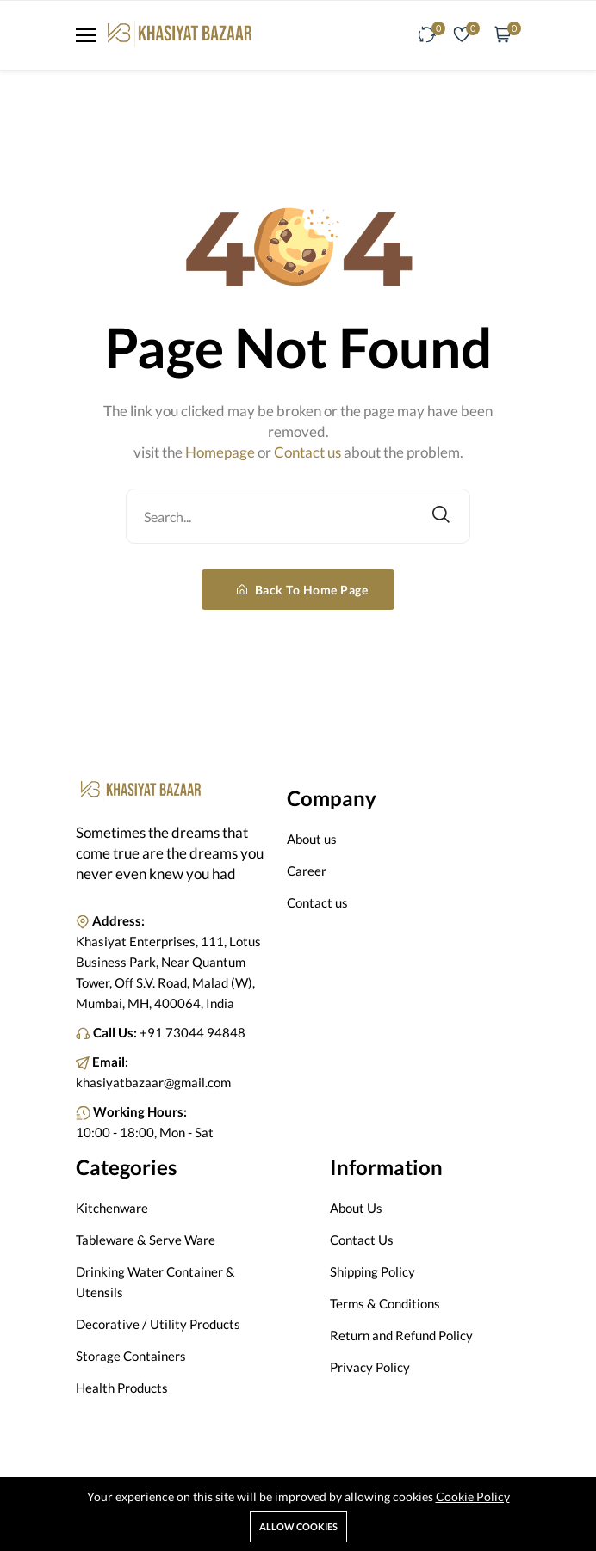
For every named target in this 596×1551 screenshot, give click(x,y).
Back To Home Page (303, 589)
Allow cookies (298, 1526)
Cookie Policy (473, 1496)
